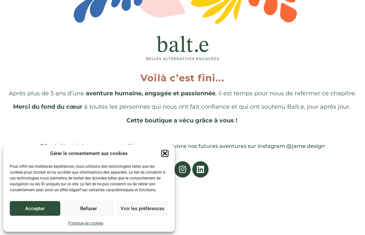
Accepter (35, 209)
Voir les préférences (143, 209)
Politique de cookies (85, 223)
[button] (165, 153)
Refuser (88, 209)
